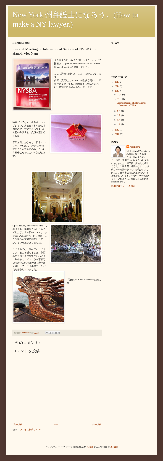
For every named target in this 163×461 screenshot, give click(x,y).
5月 (119, 120)
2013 (117, 91)
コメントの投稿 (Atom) (29, 429)
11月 (119, 99)
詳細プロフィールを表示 (123, 186)
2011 (117, 134)
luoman (90, 447)
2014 (117, 86)
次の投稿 (17, 424)
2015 (117, 82)
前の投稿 (96, 424)
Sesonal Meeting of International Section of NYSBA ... (131, 104)
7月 (119, 115)
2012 (117, 130)
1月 (119, 124)
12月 (119, 94)
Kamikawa (135, 147)
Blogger (113, 447)
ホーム (57, 424)
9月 (119, 111)
